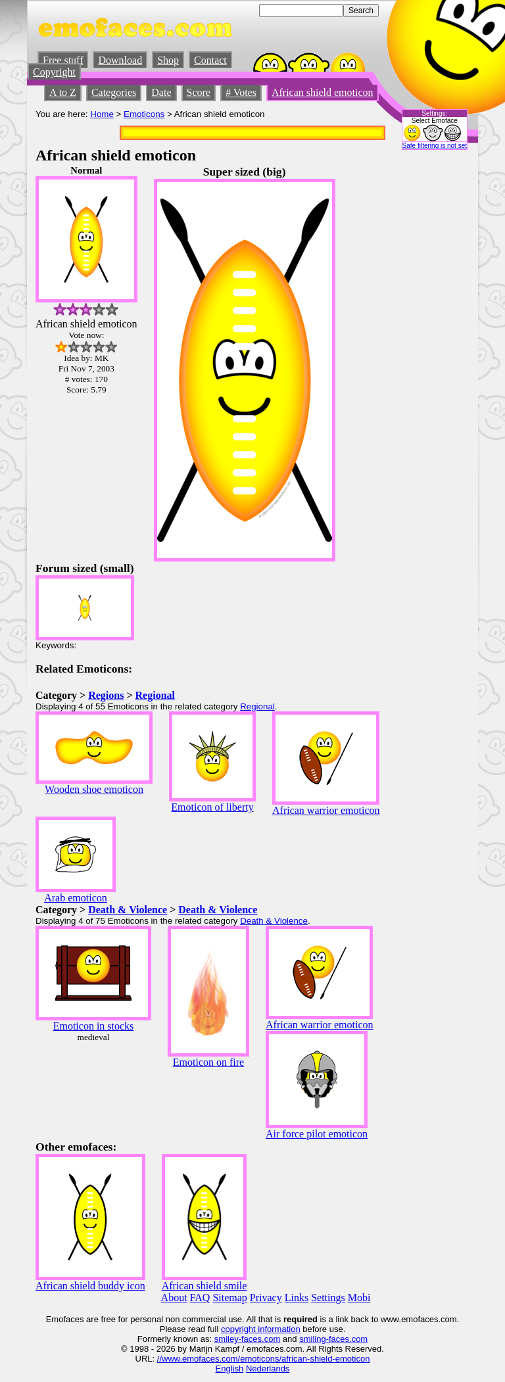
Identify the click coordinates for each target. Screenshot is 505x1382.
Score (198, 92)
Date (161, 92)
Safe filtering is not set (434, 145)
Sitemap (229, 1297)
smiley (226, 1339)
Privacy (266, 1297)
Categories (113, 92)
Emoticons (144, 114)
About (174, 1297)
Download (120, 60)
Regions (106, 695)
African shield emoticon (322, 92)
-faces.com (260, 1339)
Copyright (54, 72)
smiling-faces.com (333, 1339)
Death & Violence (127, 909)
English (230, 1368)
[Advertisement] (430, 362)
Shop (168, 60)
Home (102, 114)
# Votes (241, 92)
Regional (155, 695)
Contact (210, 60)
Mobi (359, 1297)
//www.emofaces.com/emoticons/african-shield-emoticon (263, 1359)
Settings (328, 1297)
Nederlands (268, 1368)
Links (296, 1297)
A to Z (62, 92)
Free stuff (63, 60)
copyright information (261, 1329)
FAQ (200, 1297)
